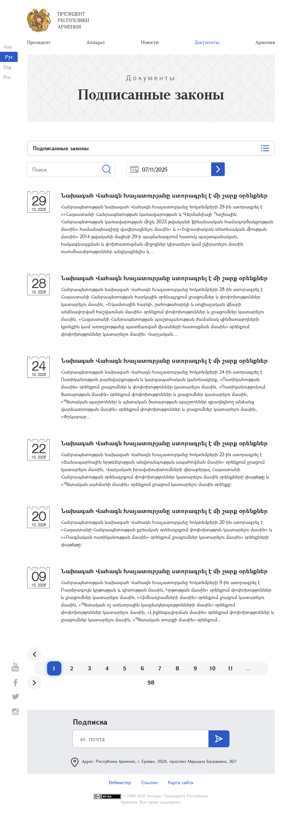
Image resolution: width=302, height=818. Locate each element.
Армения (265, 42)
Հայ (7, 46)
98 (151, 682)
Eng (7, 67)
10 (213, 668)
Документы (207, 42)
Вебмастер (120, 782)
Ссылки (149, 782)
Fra (7, 77)
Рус (9, 56)
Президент (39, 42)
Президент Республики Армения (73, 20)
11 (230, 668)
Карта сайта (180, 782)
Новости (150, 42)
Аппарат (95, 42)
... (134, 169)
